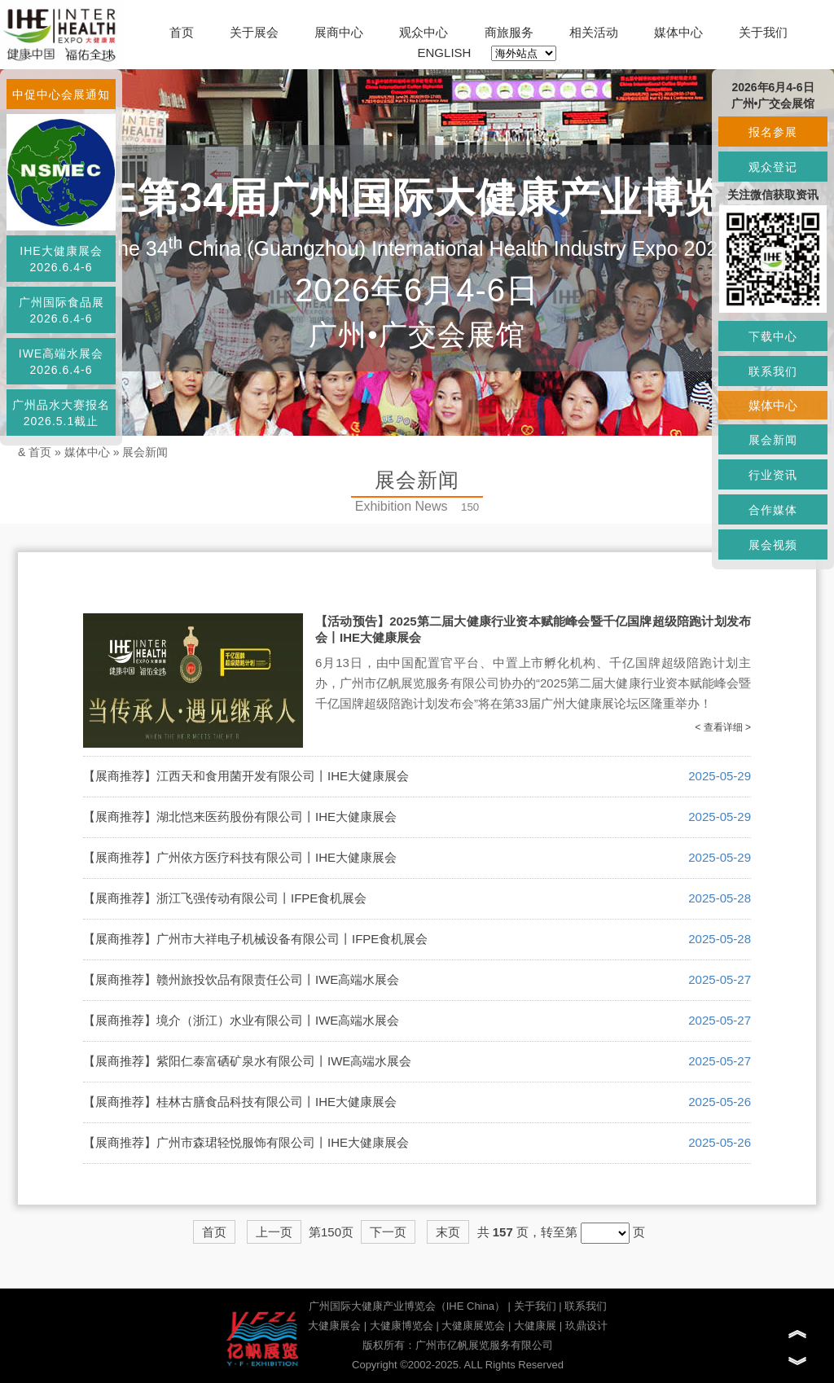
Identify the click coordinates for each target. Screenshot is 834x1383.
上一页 (274, 1232)
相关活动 (593, 32)
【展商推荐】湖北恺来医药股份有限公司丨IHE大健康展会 (240, 816)
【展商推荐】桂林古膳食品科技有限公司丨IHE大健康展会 (240, 1102)
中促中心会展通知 (61, 94)
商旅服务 (509, 32)
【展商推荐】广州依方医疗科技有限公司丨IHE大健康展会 (240, 857)
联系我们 (585, 1306)
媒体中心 (678, 32)
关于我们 (763, 32)
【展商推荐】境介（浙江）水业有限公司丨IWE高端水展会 (241, 1020)
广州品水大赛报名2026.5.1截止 (61, 413)
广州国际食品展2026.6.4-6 (61, 310)
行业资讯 (772, 474)
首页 (181, 32)
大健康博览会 (401, 1325)
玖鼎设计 (586, 1325)
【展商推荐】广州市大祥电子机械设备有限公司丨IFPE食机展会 (255, 939)
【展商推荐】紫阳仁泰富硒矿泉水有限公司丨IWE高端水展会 (247, 1061)
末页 (448, 1232)
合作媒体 (772, 509)
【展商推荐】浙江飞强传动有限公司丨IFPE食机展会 (225, 898)
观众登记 (772, 166)
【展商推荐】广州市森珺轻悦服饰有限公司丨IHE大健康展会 (246, 1142)
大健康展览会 (473, 1325)
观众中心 (423, 32)
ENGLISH (445, 52)
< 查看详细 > (723, 727)
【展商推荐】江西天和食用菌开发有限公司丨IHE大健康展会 (246, 776)
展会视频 (772, 544)
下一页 (388, 1232)
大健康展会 (334, 1325)
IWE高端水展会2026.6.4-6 (61, 361)
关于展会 (254, 32)
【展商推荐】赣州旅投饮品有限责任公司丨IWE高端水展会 (241, 979)
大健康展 (535, 1325)
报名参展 (772, 131)
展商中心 (338, 32)
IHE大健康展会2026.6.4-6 (61, 259)
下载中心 (772, 336)
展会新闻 (145, 452)
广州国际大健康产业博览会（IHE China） (407, 1306)
